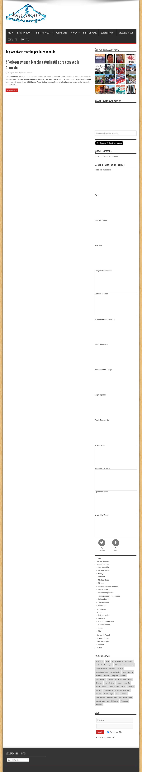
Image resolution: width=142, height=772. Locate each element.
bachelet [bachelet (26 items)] (99, 665)
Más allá (101, 618)
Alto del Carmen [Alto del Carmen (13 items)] (117, 661)
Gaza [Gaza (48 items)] (130, 679)
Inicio (10, 32)
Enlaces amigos (126, 32)
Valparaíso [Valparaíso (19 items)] (124, 701)
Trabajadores (103, 602)
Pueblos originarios (106, 593)
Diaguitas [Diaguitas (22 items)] (114, 676)
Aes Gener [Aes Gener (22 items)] (99, 661)
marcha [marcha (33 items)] (98, 690)
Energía (101, 573)
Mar (99, 631)
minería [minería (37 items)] (98, 694)
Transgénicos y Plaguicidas (109, 596)
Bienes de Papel (90, 32)
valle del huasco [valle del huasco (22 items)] (112, 701)
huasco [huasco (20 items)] (119, 683)
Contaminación (104, 625)
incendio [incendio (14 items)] (127, 683)
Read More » (12, 90)
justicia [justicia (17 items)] (104, 686)
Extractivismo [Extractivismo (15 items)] (100, 679)
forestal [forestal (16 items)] (110, 679)
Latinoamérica (104, 615)
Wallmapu (102, 605)
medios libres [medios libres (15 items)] (108, 690)
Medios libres (103, 580)
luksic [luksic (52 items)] (123, 686)
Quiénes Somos (108, 32)
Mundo (75, 32)
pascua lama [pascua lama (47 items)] (100, 697)
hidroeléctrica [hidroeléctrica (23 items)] (109, 683)
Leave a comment (26, 73)
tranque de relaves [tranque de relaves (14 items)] (125, 697)
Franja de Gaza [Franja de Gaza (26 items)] (120, 679)
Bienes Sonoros (24, 32)
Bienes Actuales (44, 32)
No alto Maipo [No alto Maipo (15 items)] (108, 694)
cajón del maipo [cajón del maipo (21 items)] (101, 668)
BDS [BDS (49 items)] (116, 665)
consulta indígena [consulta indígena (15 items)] (102, 672)
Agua (100, 628)
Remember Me (114, 732)
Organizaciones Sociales (108, 586)
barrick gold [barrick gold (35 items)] (108, 665)
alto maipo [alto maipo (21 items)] (128, 661)
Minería (101, 583)
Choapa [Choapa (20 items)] (112, 668)
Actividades (61, 32)
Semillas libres (104, 589)
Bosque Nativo (104, 570)
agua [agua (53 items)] (107, 661)
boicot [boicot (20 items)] (123, 665)
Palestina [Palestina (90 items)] (124, 694)
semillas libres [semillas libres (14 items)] (112, 697)
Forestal (101, 577)
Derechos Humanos (106, 621)
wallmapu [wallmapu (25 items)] (99, 704)
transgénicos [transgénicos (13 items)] (100, 701)
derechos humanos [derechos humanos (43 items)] (102, 676)
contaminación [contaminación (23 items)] (115, 672)
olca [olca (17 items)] (117, 694)
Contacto (12, 39)
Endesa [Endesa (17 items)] (123, 676)
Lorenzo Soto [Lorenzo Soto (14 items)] (114, 686)
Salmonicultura (104, 599)
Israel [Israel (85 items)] (98, 686)
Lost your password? (106, 737)
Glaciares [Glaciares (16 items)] (99, 683)
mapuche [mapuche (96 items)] (131, 686)
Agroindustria (103, 567)
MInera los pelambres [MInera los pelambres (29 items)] (122, 690)
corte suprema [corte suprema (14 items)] (128, 672)
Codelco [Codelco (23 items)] (120, 668)
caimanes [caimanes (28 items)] (130, 665)
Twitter (25, 39)
